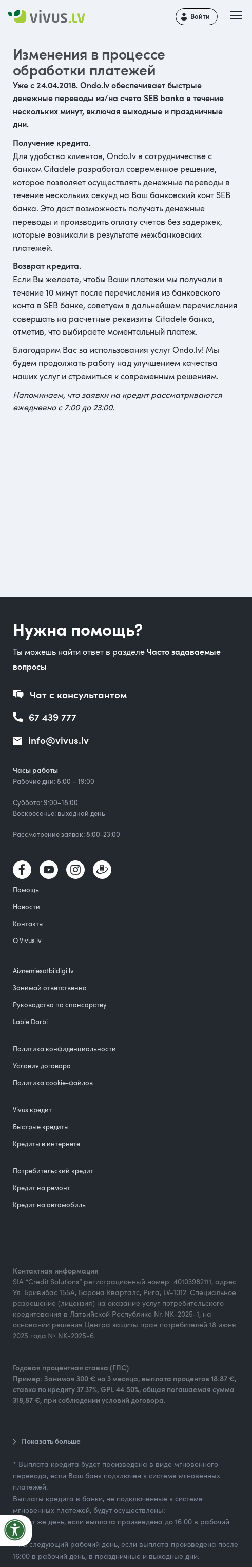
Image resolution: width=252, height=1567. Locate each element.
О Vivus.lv (27, 940)
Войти (200, 16)
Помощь (26, 889)
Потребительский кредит (53, 1171)
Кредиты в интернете (46, 1143)
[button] (236, 16)
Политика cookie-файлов (53, 1082)
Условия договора (42, 1065)
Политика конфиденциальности (64, 1048)
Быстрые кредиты (41, 1126)
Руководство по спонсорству (60, 1004)
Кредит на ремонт (41, 1187)
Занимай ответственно (50, 987)
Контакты (28, 923)
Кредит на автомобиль (49, 1204)
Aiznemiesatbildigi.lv (43, 970)
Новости (26, 906)
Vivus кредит (32, 1109)
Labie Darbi (30, 1021)
